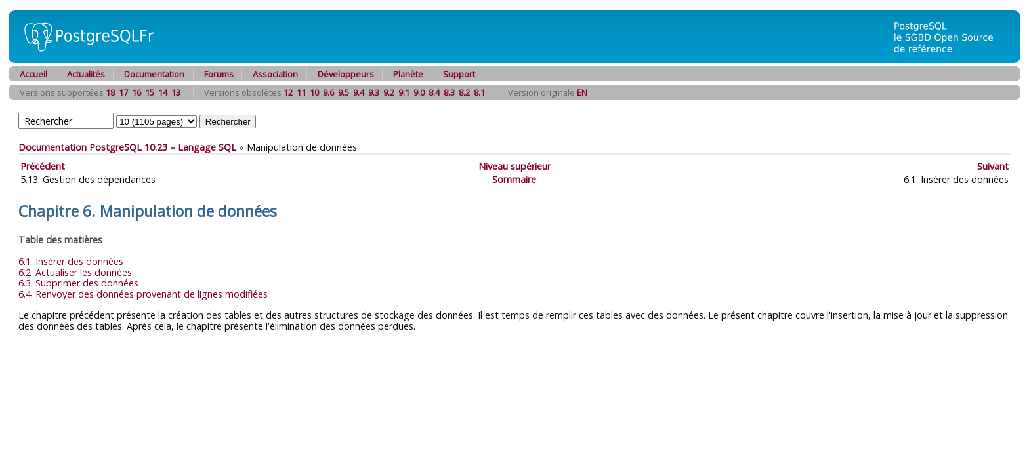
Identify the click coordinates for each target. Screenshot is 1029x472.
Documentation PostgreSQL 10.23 (92, 147)
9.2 (388, 92)
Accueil (33, 74)
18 (110, 92)
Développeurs (346, 74)
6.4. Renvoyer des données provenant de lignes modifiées (143, 294)
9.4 (358, 92)
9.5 (343, 92)
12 (288, 92)
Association (275, 74)
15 (149, 92)
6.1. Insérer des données (70, 261)
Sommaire (514, 179)
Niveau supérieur (514, 166)
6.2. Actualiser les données (75, 272)
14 (162, 92)
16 (136, 92)
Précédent (42, 166)
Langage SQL (207, 147)
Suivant (993, 166)
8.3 (449, 92)
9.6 (328, 92)
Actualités (86, 74)
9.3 (373, 92)
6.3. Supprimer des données (78, 283)
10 (314, 92)
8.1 (479, 92)
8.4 (434, 92)
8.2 (464, 92)
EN (582, 92)
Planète (408, 74)
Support (459, 74)
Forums (219, 74)
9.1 (404, 92)
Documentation (154, 74)
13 (175, 92)
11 (301, 92)
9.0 (419, 92)
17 (123, 92)
